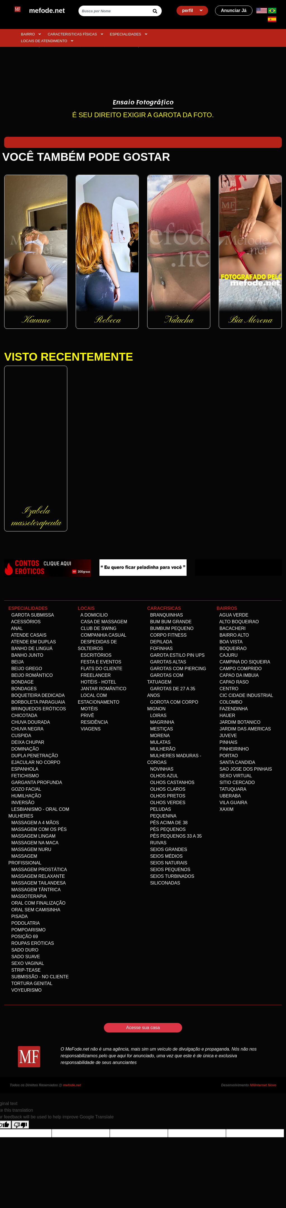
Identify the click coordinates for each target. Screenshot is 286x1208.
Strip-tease (24, 970)
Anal (15, 628)
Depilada (159, 641)
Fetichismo (23, 775)
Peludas (159, 809)
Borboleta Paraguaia (36, 702)
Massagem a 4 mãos (33, 822)
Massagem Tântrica (34, 889)
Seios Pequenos (168, 869)
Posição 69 (23, 936)
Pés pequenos (166, 829)
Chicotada (22, 715)
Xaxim (225, 809)
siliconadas (163, 883)
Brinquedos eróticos (37, 708)
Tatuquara (231, 789)
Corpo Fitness (167, 635)
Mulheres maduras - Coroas (174, 759)
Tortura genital (30, 983)
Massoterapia (27, 896)
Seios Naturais (167, 863)
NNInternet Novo (263, 1085)
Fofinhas (160, 648)
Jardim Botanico (239, 722)
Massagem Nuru (29, 849)
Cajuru (227, 655)
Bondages (22, 688)
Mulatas (159, 742)
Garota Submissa (31, 615)
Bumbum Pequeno (170, 628)
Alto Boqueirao (238, 621)
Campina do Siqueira (243, 662)
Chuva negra (26, 729)
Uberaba (229, 796)
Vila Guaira (232, 802)
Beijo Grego (25, 668)
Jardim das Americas (244, 729)
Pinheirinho (233, 749)
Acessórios (24, 621)
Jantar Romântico (102, 688)
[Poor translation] (20, 1124)
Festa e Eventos (99, 662)
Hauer (226, 715)
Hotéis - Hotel (97, 682)
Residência (93, 722)
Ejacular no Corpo (34, 762)
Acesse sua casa (143, 1027)
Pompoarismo (27, 929)
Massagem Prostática (37, 869)
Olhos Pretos (166, 796)
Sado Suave (24, 956)
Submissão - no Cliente (38, 976)
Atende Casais (27, 635)
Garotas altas (166, 662)
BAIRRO (31, 34)
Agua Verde (233, 615)
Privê (86, 715)
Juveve (227, 735)
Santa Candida (236, 762)
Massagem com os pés (37, 829)
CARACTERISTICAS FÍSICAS (75, 34)
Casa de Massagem (102, 621)
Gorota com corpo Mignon (172, 705)
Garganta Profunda (35, 782)
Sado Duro (23, 950)
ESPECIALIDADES (128, 34)
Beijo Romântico (30, 675)
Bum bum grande (169, 621)
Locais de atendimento (47, 41)
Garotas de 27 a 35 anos (171, 692)
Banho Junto (25, 655)
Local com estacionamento (99, 698)
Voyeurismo (25, 990)
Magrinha (160, 722)
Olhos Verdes (166, 802)
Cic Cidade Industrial (245, 695)
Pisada (18, 916)
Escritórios (95, 655)
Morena (158, 735)
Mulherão (161, 749)
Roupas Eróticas (31, 943)
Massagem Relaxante (36, 876)
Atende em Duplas (32, 641)
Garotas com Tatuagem (165, 678)
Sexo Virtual (234, 775)
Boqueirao (232, 648)
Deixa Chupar (26, 742)
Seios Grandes (167, 849)
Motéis (88, 708)
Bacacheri (231, 628)
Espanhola (23, 769)
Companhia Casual (102, 635)
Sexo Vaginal (26, 963)
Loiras (156, 715)
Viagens (89, 729)
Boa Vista (230, 641)
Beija (16, 662)
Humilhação (24, 796)
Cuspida (19, 735)
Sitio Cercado (236, 782)
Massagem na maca (33, 842)
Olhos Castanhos (170, 782)
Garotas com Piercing (176, 668)
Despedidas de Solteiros (97, 645)
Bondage (21, 682)
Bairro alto (233, 635)
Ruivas (156, 842)
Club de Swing (97, 628)
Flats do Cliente (100, 668)
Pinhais (227, 742)
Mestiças (160, 729)
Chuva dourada (29, 722)
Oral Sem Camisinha (34, 909)
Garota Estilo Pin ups (176, 655)
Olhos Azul (162, 775)
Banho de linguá (30, 648)
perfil (192, 10)
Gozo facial (24, 789)
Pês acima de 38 (167, 822)
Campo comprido (239, 668)
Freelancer (94, 675)
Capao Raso (233, 682)
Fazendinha (232, 708)
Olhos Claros (166, 789)
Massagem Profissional (24, 859)
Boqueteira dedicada (36, 695)
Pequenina (162, 816)
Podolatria (24, 923)
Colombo (229, 702)
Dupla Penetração (33, 755)
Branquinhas (165, 615)
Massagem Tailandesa (37, 883)
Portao (227, 755)
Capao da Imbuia (238, 675)
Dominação (23, 749)
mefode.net (72, 1085)
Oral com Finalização (37, 903)
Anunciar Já (234, 10)
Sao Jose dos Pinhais (244, 769)
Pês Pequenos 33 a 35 (174, 836)
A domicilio (93, 615)
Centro (228, 688)
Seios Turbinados (170, 876)
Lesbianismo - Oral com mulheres (38, 812)
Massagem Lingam (32, 836)
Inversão (21, 802)
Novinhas (160, 769)
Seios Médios (165, 856)
